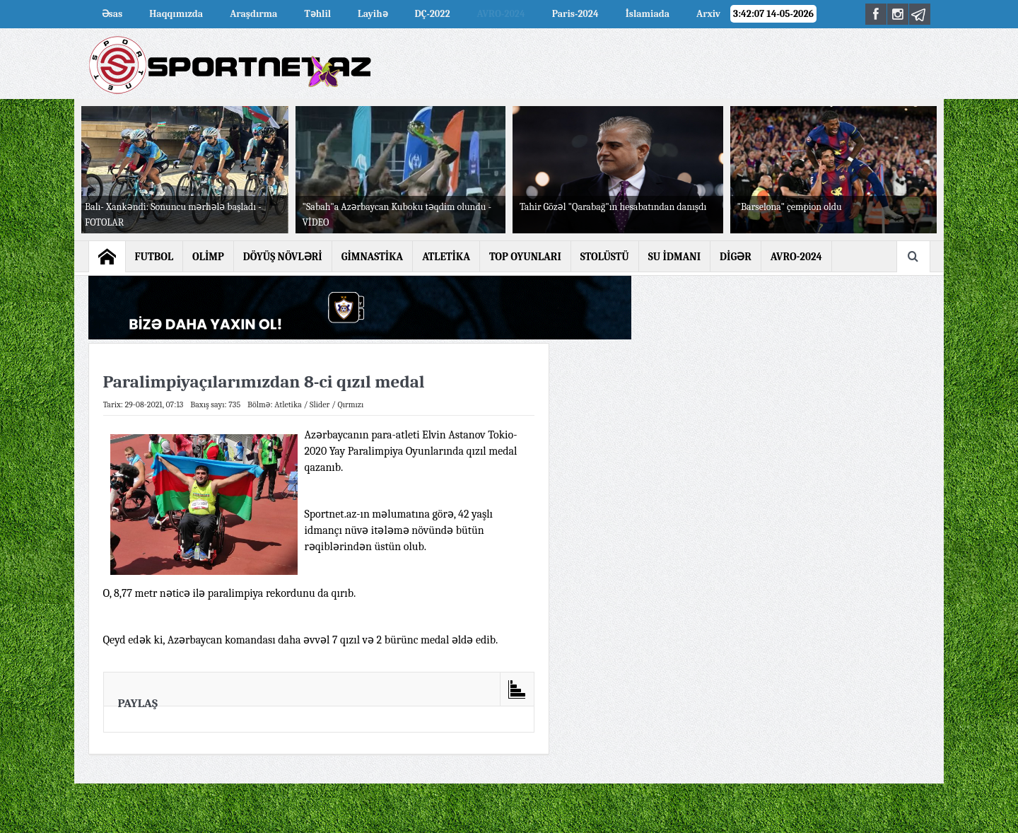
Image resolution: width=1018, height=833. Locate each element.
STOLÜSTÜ (604, 256)
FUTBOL (154, 256)
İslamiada (647, 14)
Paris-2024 (575, 14)
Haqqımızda (176, 14)
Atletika (288, 404)
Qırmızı (350, 404)
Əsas (112, 14)
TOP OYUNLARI (525, 256)
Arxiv (708, 14)
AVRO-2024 (501, 14)
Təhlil (317, 14)
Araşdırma (253, 14)
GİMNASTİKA (372, 256)
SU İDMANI (674, 256)
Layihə (372, 14)
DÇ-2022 (432, 14)
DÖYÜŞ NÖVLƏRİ (282, 256)
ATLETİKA (446, 256)
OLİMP (208, 256)
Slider (319, 404)
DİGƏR (735, 256)
